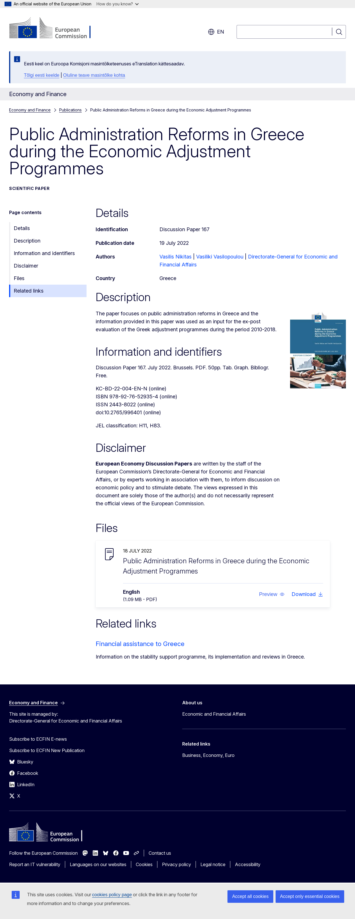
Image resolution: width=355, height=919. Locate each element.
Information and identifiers (44, 253)
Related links (29, 291)
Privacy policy (176, 864)
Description (27, 241)
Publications (70, 109)
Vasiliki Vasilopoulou (219, 257)
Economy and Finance (30, 109)
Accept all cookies (250, 896)
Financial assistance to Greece (140, 643)
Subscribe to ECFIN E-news (38, 739)
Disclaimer (26, 266)
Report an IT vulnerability (34, 864)
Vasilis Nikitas (175, 257)
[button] (272, 594)
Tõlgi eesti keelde (41, 75)
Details (22, 228)
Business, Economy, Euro (208, 755)
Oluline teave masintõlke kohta (94, 75)
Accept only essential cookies (310, 896)
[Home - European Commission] (55, 28)
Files (19, 278)
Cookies (144, 864)
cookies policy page (112, 894)
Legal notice (212, 864)
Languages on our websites (98, 864)
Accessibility (247, 864)
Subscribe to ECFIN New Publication (47, 750)
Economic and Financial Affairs (214, 714)
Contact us (160, 853)
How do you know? (118, 3)
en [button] (216, 31)
